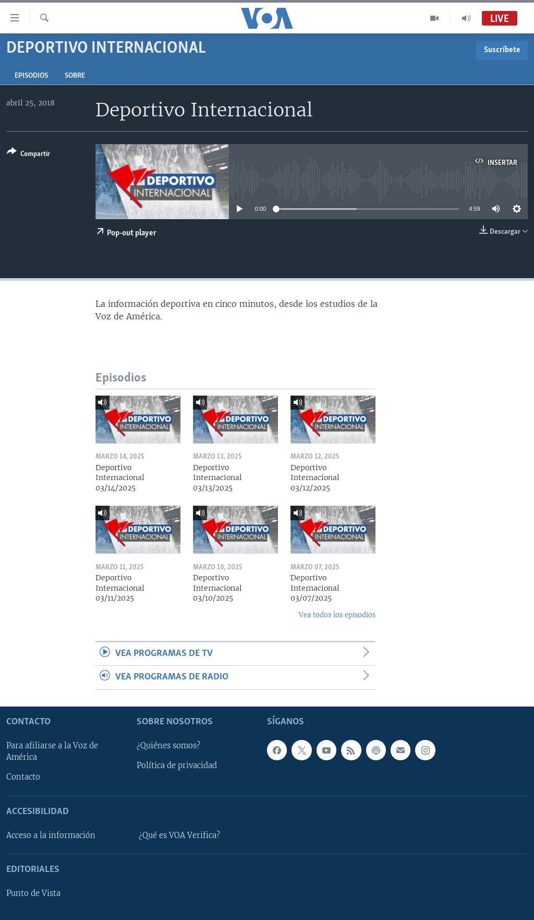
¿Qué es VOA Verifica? (179, 835)
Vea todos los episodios (337, 615)
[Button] (28, 154)
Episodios (31, 76)
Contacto (23, 777)
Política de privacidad (177, 765)
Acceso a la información (50, 835)
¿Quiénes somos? (168, 745)
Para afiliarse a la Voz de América (52, 751)
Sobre (75, 76)
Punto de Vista (33, 893)
